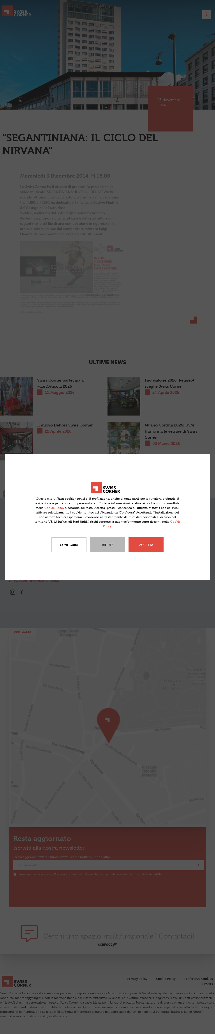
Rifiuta (107, 545)
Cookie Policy (54, 508)
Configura (69, 545)
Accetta (146, 545)
